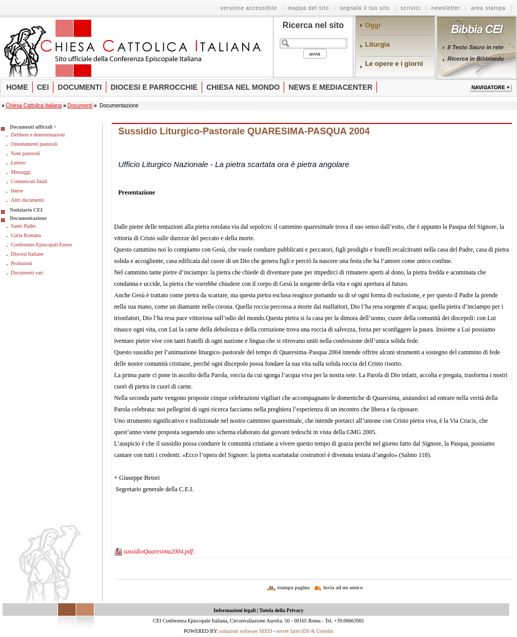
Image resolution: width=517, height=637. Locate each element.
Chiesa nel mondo (243, 87)
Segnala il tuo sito (365, 8)
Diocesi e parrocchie (154, 87)
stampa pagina (293, 587)
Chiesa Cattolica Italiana (34, 105)
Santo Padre (23, 226)
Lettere (18, 162)
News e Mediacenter (330, 87)
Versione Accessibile (248, 8)
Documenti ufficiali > (33, 127)
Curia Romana (26, 235)
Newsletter (445, 8)
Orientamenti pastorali (34, 144)
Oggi (373, 25)
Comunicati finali (29, 181)
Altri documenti (27, 200)
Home (17, 87)
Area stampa (488, 8)
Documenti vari (27, 272)
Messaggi (21, 172)
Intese (17, 190)
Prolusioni (21, 263)
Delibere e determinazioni (38, 134)
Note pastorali (25, 153)
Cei (43, 87)
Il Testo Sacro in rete (476, 47)
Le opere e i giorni (394, 63)
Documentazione (28, 218)
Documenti (80, 87)
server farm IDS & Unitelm (304, 631)
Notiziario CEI (26, 210)
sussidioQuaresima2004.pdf (158, 551)
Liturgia (377, 44)
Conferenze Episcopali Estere (41, 244)
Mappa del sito (308, 8)
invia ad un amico (343, 587)
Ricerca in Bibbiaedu (476, 59)
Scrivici (411, 8)
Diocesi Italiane (27, 254)
